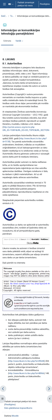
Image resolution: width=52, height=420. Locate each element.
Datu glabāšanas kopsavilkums (18, 408)
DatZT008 (4, 16)
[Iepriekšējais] (3, 389)
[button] (11, 4)
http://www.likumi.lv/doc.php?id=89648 (26, 361)
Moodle (15, 416)
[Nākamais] (49, 389)
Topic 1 (12, 16)
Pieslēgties (45, 4)
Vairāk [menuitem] (18, 41)
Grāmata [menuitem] (7, 41)
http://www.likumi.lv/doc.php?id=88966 (26, 373)
